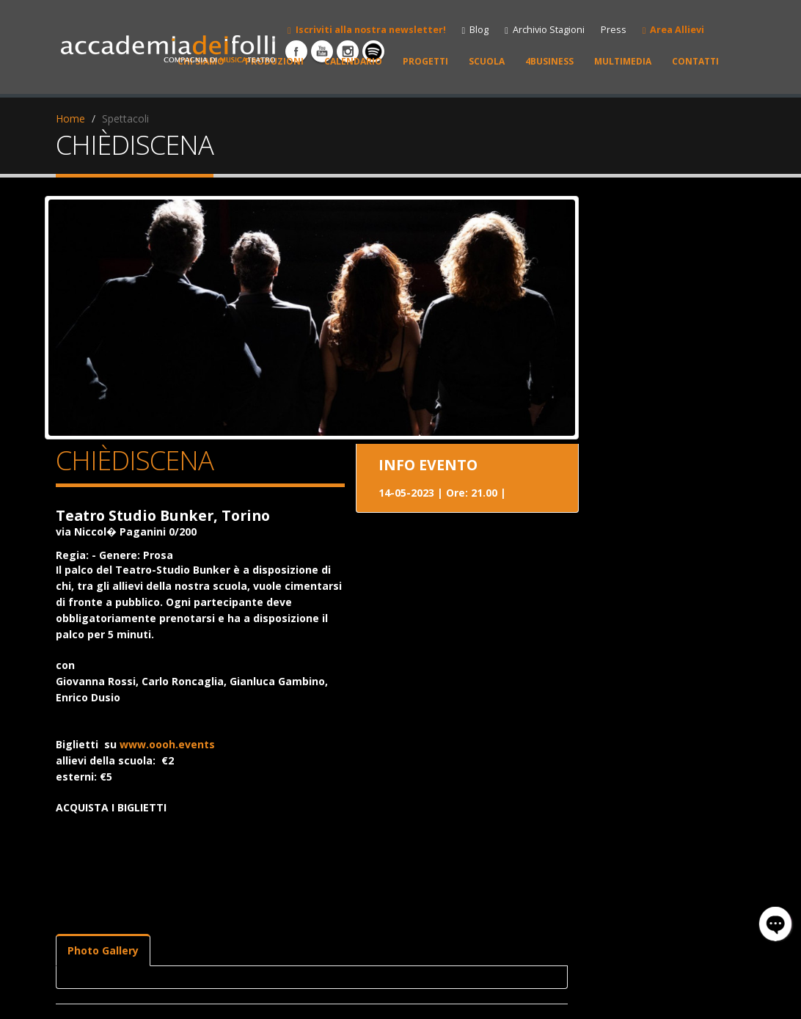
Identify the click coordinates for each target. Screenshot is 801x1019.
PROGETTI (425, 61)
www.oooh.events (167, 744)
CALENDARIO (353, 61)
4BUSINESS (549, 61)
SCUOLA (487, 61)
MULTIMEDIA (622, 61)
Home (70, 118)
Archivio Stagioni (545, 29)
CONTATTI (695, 61)
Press (613, 29)
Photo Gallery (103, 950)
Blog (475, 29)
